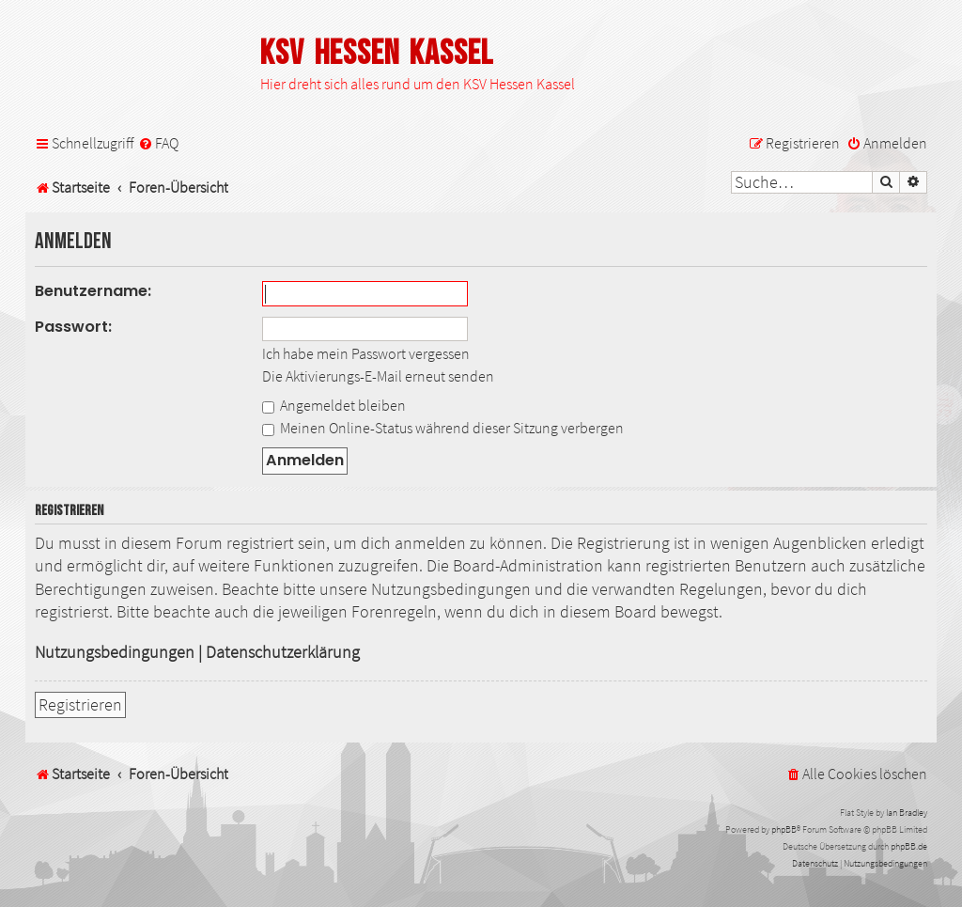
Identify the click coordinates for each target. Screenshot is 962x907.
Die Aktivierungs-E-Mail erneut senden (378, 376)
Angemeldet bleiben (334, 405)
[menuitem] (158, 143)
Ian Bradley (906, 812)
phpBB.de (909, 846)
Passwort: (73, 326)
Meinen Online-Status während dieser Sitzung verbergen (443, 427)
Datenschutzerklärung (283, 652)
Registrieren (80, 705)
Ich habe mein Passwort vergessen (366, 353)
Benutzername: (93, 291)
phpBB (784, 829)
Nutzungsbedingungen (114, 652)
